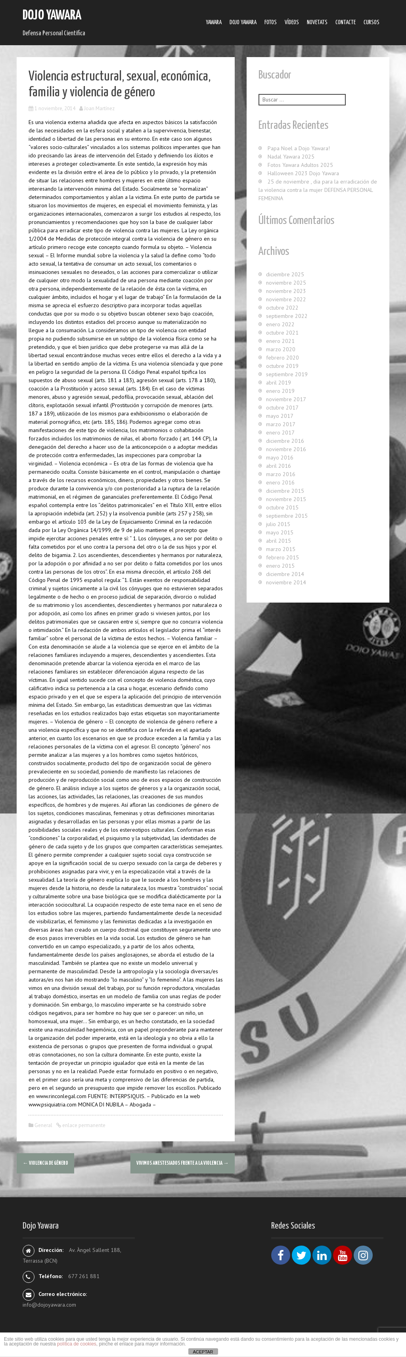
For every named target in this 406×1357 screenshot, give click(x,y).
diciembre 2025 (285, 274)
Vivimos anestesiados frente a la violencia (182, 1163)
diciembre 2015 (285, 490)
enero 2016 (280, 482)
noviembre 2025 (286, 282)
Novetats (317, 22)
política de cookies (76, 1344)
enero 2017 (280, 432)
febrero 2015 (282, 557)
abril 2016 (278, 465)
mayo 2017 (279, 415)
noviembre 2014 (286, 582)
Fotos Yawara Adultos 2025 (300, 164)
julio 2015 (278, 524)
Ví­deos (292, 22)
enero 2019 (280, 390)
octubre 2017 (282, 407)
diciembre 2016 (285, 440)
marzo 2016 (280, 474)
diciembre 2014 (285, 574)
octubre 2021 (282, 332)
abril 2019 (278, 382)
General (43, 1125)
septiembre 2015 (287, 515)
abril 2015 (278, 540)
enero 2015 (280, 565)
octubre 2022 (282, 307)
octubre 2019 (282, 365)
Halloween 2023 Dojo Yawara (303, 173)
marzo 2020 (280, 349)
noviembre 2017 (286, 399)
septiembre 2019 (287, 374)
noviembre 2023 (286, 291)
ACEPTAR (203, 1351)
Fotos (270, 22)
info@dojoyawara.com (49, 1304)
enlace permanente (83, 1125)
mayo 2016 (279, 457)
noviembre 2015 (286, 499)
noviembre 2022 (286, 299)
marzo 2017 (280, 424)
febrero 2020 (282, 357)
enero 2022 (280, 324)
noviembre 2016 (286, 449)
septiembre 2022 (287, 316)
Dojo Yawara (52, 15)
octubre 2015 (282, 507)
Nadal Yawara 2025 (291, 156)
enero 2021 (280, 341)
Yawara (214, 22)
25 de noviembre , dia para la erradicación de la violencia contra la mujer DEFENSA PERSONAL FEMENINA (318, 190)
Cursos (371, 22)
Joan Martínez (99, 108)
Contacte (345, 22)
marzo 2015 (280, 549)
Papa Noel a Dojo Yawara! (299, 148)
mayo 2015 (279, 532)
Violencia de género (45, 1163)
